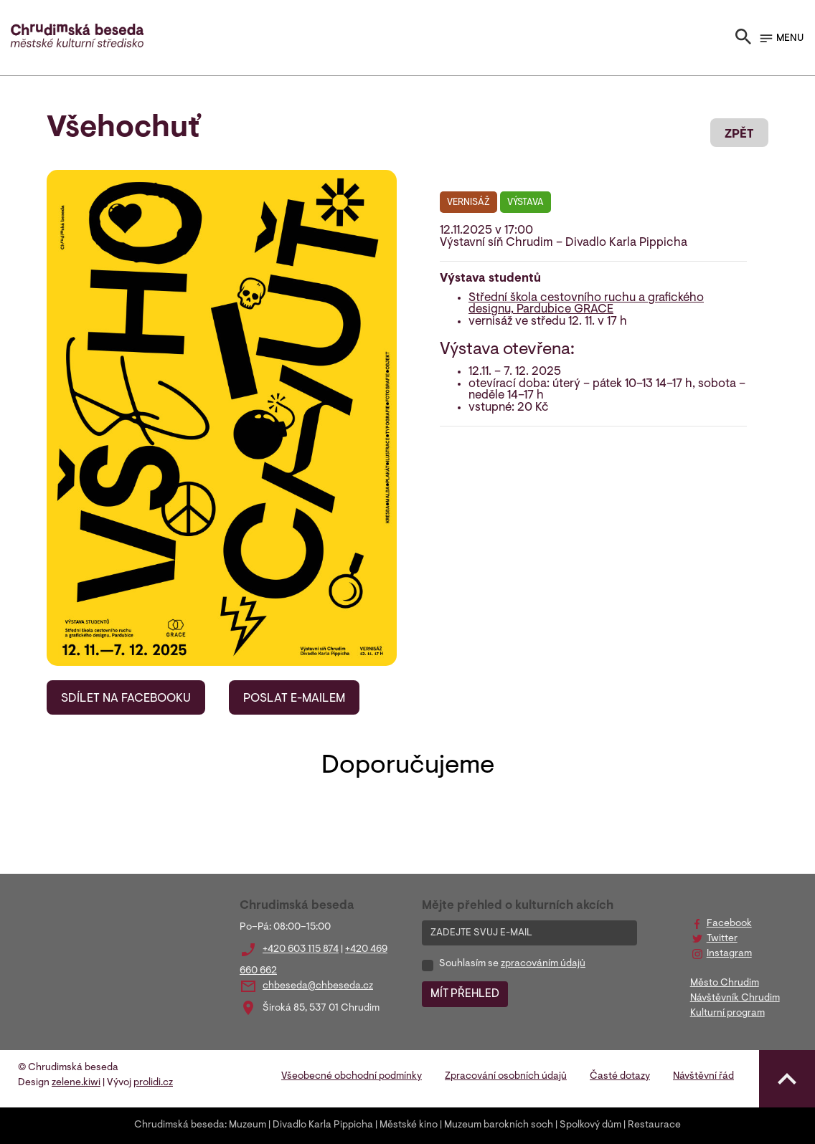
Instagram (729, 954)
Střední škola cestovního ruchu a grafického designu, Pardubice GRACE (586, 304)
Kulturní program (727, 1014)
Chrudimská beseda (179, 1125)
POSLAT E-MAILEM (294, 699)
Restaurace (654, 1125)
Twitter (722, 939)
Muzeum (247, 1125)
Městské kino (409, 1125)
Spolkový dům (590, 1125)
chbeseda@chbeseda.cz (318, 986)
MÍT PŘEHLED (464, 994)
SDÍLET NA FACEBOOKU (126, 699)
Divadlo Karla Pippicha (323, 1125)
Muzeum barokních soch (498, 1125)
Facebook (729, 924)
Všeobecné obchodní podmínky (351, 1077)
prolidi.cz (153, 1083)
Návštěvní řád (703, 1077)
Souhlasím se (512, 964)
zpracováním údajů (543, 964)
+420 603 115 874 (301, 950)
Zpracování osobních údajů (506, 1077)
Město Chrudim (724, 983)
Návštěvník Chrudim (735, 998)
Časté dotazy (620, 1077)
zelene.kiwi (76, 1083)
